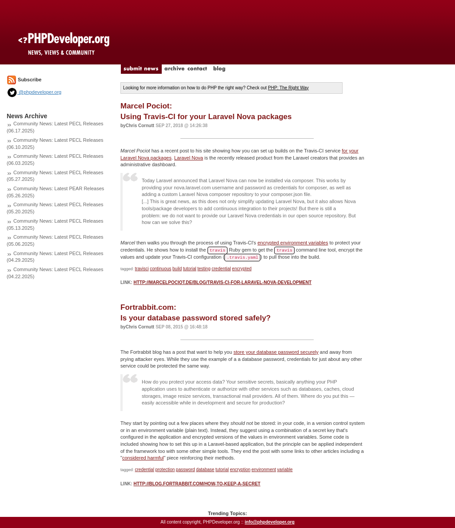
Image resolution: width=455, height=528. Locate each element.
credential (221, 268)
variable (285, 469)
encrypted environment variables (292, 242)
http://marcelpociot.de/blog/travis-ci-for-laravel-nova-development (222, 282)
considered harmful (143, 457)
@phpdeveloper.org (34, 92)
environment (263, 469)
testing (203, 268)
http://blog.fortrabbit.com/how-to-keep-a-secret (196, 483)
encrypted (241, 268)
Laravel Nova (188, 157)
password (185, 469)
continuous (160, 268)
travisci (142, 268)
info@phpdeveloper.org (270, 522)
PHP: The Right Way (288, 87)
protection (165, 469)
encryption (240, 469)
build (177, 268)
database (205, 469)
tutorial (189, 268)
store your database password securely (275, 352)
